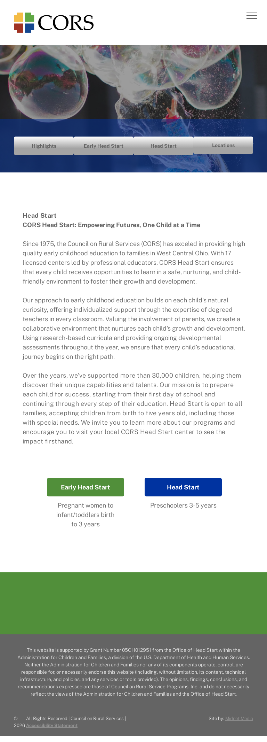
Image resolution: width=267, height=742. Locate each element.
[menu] (252, 16)
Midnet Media (239, 718)
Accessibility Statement (52, 725)
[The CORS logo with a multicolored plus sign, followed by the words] (133, 606)
